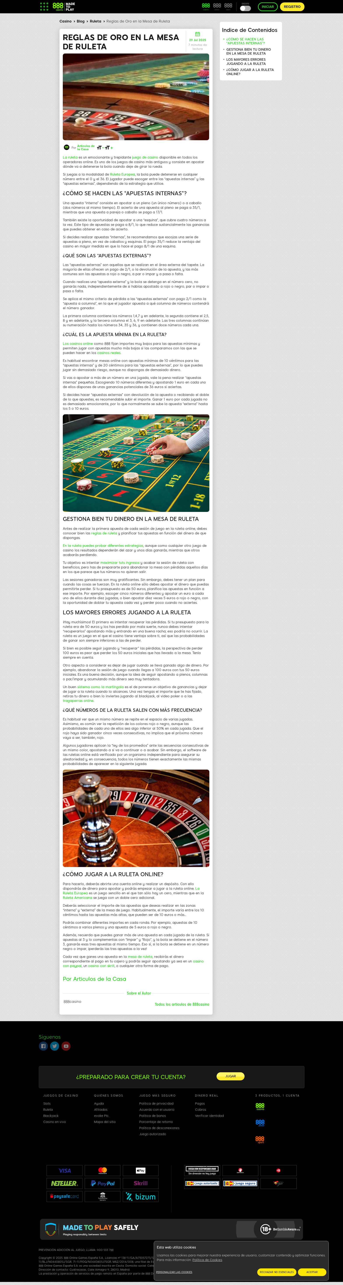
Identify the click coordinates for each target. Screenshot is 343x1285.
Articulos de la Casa (86, 145)
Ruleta (95, 21)
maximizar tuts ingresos (119, 560)
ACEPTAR (312, 1272)
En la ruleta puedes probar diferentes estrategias (103, 543)
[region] (241, 1261)
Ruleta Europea (122, 172)
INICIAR (268, 7)
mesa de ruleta (140, 954)
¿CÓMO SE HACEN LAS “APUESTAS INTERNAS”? (245, 41)
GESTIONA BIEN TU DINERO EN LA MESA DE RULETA (248, 51)
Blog (80, 21)
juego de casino (145, 155)
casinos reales (108, 350)
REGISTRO (292, 7)
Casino (66, 21)
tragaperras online (78, 698)
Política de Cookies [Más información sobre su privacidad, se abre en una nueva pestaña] (207, 1260)
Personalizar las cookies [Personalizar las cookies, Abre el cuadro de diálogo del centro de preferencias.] (174, 1272)
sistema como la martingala (101, 684)
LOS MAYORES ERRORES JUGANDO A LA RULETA (246, 62)
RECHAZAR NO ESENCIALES (277, 1272)
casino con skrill (101, 963)
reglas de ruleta (104, 531)
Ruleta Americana (77, 895)
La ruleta (70, 155)
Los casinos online (78, 341)
